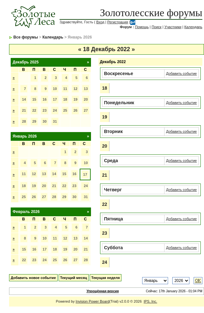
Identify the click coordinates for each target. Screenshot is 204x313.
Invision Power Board (92, 301)
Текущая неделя (105, 278)
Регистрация (117, 22)
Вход (100, 22)
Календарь (193, 27)
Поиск (156, 27)
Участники (173, 27)
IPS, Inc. (150, 301)
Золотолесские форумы (151, 12)
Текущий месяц (73, 278)
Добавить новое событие (33, 278)
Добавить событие (181, 73)
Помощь (142, 27)
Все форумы (25, 37)
